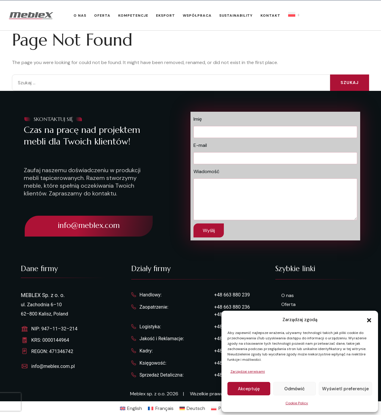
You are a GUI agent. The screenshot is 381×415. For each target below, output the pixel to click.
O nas (80, 15)
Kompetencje (133, 15)
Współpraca (197, 15)
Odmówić (294, 389)
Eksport (165, 15)
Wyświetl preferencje (345, 389)
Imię (197, 119)
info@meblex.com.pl (53, 366)
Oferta (102, 15)
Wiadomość (206, 171)
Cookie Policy (296, 403)
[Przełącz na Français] (160, 408)
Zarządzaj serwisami (247, 371)
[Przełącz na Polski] (220, 408)
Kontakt (270, 15)
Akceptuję (249, 389)
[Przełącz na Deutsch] (192, 408)
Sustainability (236, 15)
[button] (369, 320)
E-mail (200, 145)
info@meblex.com (89, 225)
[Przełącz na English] (131, 408)
